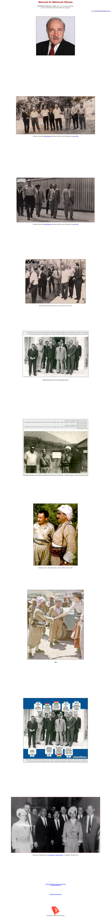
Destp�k (100, 11)
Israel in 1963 (75, 136)
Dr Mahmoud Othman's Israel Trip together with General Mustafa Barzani (55, 885)
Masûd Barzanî (59, 855)
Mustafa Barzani (47, 136)
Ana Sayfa (108, 11)
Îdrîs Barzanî (51, 855)
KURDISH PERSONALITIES (55, 894)
